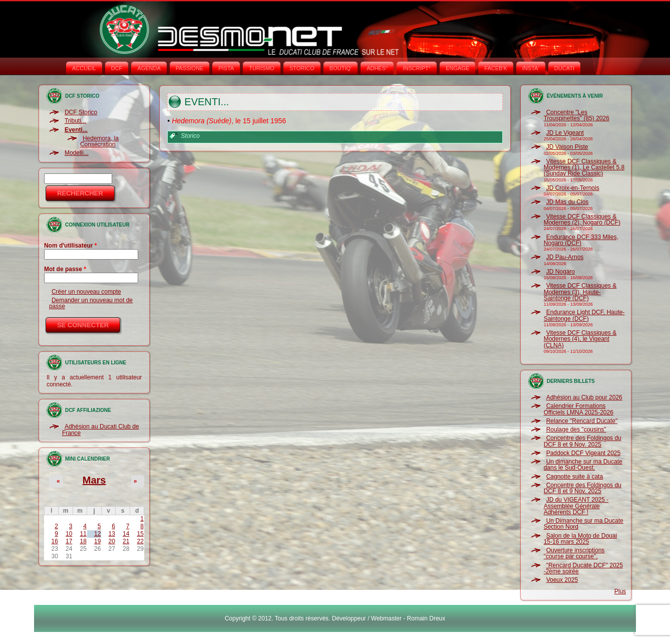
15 (140, 533)
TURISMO (261, 68)
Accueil (84, 68)
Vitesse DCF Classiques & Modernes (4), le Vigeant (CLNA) (580, 339)
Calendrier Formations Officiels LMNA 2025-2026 (578, 408)
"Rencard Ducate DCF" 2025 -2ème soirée (583, 568)
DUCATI (564, 68)
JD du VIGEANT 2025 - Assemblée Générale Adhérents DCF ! (576, 506)
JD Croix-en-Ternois (572, 187)
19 (97, 541)
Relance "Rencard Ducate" (582, 420)
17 (69, 541)
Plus (620, 591)
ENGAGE (457, 68)
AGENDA (148, 68)
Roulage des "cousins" (576, 429)
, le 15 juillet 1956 (229, 121)
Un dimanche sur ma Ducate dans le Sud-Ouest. (583, 464)
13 (111, 533)
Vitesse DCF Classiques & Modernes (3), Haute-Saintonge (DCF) (580, 292)
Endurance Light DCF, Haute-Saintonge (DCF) (584, 315)
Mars (94, 480)
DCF (117, 68)
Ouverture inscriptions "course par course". (574, 553)
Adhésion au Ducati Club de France (100, 429)
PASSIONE (189, 68)
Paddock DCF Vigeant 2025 (583, 453)
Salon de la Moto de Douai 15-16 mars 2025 (580, 538)
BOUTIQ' (340, 68)
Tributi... (75, 120)
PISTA (226, 68)
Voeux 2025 (562, 579)
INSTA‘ (530, 68)
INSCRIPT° (417, 68)
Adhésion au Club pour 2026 (584, 397)
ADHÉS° (377, 68)
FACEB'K (495, 68)
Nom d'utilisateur (70, 245)
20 (111, 541)
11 (83, 533)
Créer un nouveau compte (86, 291)
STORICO (301, 68)
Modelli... (77, 152)
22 (140, 541)
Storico (190, 135)
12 (97, 533)
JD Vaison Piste (567, 146)
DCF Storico (81, 112)
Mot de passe (65, 269)
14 (126, 533)
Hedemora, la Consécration (99, 141)
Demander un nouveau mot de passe (91, 303)
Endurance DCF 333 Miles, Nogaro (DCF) (581, 240)
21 (126, 541)
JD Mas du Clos (567, 201)
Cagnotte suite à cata (574, 476)
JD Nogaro (560, 271)
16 (55, 541)
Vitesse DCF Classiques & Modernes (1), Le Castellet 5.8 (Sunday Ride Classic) (584, 167)
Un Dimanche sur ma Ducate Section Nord (583, 523)
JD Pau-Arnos (565, 257)
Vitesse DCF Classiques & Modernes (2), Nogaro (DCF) (582, 219)
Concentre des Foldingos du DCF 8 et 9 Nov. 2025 (582, 441)
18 (83, 541)
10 (69, 533)
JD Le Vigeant (565, 132)
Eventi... (76, 129)
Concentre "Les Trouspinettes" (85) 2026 (576, 115)
